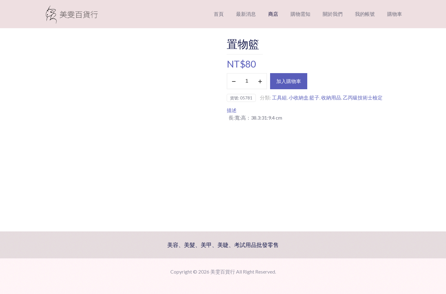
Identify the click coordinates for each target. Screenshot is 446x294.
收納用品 (331, 97)
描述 (232, 110)
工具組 (279, 97)
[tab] (317, 110)
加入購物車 (288, 81)
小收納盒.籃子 (304, 97)
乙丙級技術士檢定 (363, 97)
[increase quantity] (260, 81)
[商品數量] (247, 81)
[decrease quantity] (233, 81)
